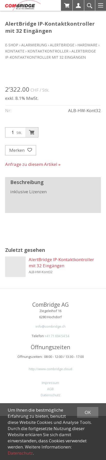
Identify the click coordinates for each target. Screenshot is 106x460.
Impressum (50, 382)
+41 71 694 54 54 (57, 336)
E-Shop (11, 44)
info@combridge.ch (51, 326)
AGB (50, 389)
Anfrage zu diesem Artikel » (32, 164)
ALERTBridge (62, 44)
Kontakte (14, 51)
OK (88, 412)
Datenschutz (50, 395)
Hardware (87, 44)
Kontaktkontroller (47, 51)
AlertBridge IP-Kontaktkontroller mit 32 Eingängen (61, 262)
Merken (20, 150)
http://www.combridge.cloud (50, 369)
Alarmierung (34, 44)
